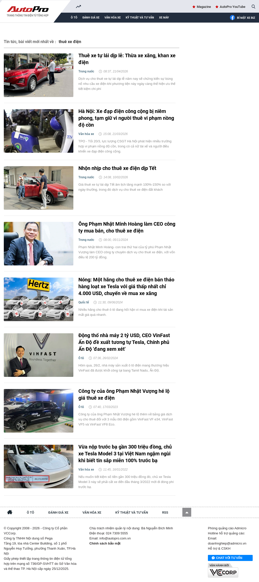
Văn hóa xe (112, 17)
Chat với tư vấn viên (227, 558)
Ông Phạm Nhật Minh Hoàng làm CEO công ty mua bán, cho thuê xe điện (126, 227)
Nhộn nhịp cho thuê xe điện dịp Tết (117, 168)
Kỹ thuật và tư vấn (140, 17)
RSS (165, 512)
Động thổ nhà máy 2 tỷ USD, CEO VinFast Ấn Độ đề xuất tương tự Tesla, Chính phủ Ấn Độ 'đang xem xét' (124, 342)
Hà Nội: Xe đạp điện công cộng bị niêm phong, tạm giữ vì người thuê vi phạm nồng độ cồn (126, 118)
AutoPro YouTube (232, 7)
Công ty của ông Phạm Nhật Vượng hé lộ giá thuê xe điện (123, 394)
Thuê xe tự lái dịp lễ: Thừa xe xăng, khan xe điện (127, 58)
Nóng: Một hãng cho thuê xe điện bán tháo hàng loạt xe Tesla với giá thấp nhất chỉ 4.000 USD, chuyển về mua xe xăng (126, 286)
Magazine (204, 7)
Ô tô (74, 17)
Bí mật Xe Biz (242, 18)
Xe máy (164, 17)
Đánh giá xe (90, 17)
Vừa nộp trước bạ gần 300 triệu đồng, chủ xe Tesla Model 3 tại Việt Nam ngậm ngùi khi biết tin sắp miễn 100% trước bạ (125, 453)
